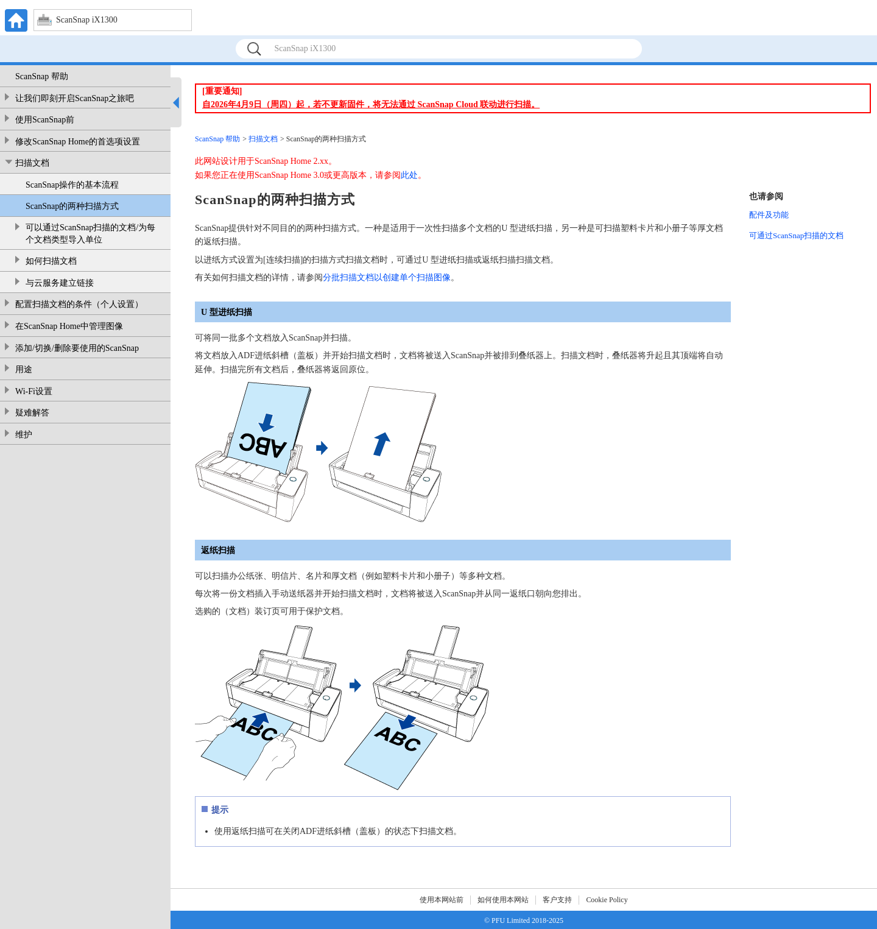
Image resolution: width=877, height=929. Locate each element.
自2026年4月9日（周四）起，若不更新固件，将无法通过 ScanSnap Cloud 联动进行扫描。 (371, 104)
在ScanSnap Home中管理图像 (69, 326)
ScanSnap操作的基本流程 (72, 184)
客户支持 (557, 899)
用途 (23, 369)
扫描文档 (32, 163)
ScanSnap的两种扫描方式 (72, 206)
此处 (409, 175)
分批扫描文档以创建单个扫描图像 (387, 277)
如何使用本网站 (503, 899)
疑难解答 (32, 412)
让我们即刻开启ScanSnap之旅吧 (74, 98)
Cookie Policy (606, 899)
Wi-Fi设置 (33, 391)
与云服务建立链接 (60, 283)
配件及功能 (769, 214)
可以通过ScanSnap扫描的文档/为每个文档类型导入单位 (90, 233)
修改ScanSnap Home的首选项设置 (77, 141)
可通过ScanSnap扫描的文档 (796, 235)
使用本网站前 (441, 899)
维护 (23, 434)
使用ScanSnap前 (44, 119)
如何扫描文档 (51, 261)
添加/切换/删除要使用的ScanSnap (77, 348)
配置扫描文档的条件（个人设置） (79, 304)
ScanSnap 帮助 (41, 76)
